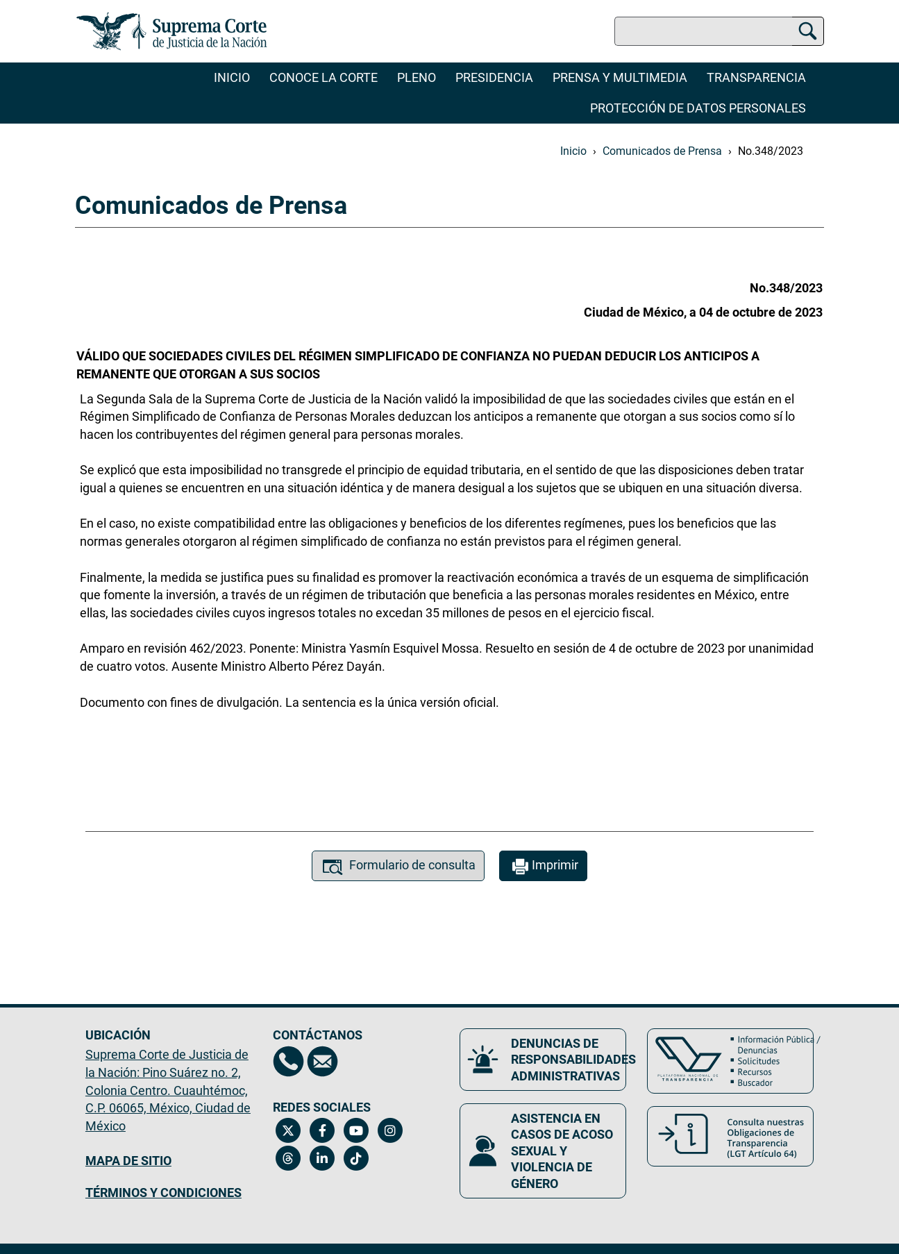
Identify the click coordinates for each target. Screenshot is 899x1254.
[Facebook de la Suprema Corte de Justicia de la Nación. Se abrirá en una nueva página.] (322, 1130)
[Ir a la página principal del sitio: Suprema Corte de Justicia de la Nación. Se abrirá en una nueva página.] (172, 31)
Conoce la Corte (323, 77)
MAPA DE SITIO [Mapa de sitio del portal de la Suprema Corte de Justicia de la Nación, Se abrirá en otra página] (128, 1160)
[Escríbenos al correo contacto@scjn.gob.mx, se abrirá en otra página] (322, 1061)
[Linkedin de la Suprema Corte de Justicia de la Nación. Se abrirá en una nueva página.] (322, 1158)
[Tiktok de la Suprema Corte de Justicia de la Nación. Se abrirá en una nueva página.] (356, 1158)
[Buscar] (807, 28)
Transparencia (756, 77)
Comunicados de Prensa (662, 151)
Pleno (416, 77)
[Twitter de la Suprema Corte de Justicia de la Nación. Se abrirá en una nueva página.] (288, 1130)
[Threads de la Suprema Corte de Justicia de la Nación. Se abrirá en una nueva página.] (288, 1158)
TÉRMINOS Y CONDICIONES (163, 1192)
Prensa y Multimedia (620, 77)
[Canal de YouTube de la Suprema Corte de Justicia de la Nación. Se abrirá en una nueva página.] (356, 1130)
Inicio (232, 77)
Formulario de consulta (398, 867)
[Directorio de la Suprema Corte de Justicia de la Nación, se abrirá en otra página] (288, 1061)
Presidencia (494, 77)
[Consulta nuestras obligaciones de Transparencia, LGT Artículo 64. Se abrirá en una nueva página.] (730, 1136)
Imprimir (543, 867)
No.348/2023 (770, 151)
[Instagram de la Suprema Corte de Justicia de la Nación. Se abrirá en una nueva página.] (390, 1130)
